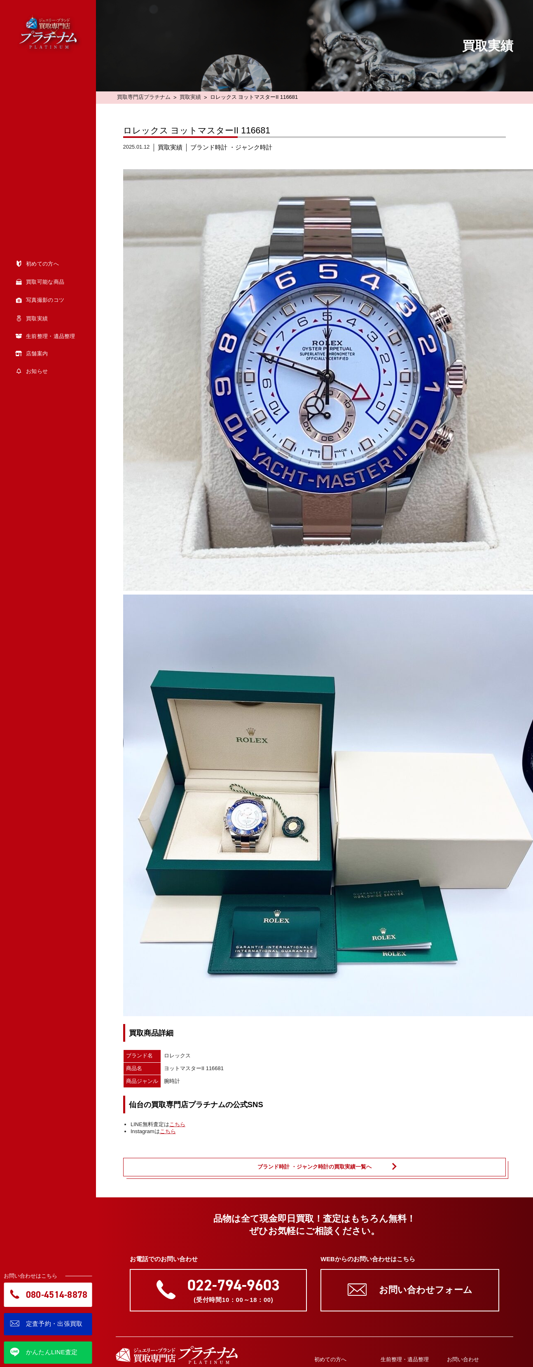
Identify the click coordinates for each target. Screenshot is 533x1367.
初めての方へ (330, 1359)
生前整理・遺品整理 (405, 1359)
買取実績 (190, 97)
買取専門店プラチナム (144, 97)
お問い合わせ (463, 1359)
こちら (177, 1124)
